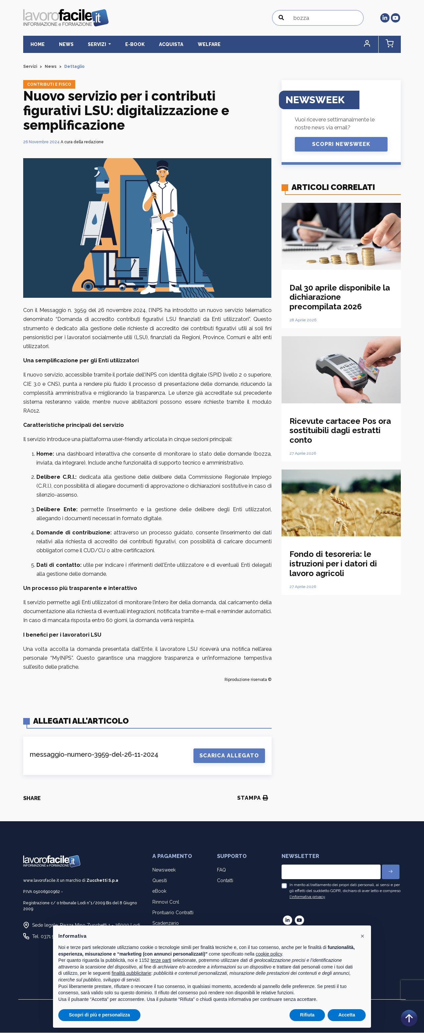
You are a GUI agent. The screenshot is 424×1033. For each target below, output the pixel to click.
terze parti (161, 960)
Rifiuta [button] (307, 1014)
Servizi (30, 67)
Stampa (252, 798)
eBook (159, 891)
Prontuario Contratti (172, 912)
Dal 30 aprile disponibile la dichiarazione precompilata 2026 (340, 297)
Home (35, 44)
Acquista (154, 44)
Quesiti (159, 880)
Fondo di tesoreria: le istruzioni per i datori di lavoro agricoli (333, 564)
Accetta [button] (346, 1014)
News (60, 44)
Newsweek (164, 870)
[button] (372, 44)
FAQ (221, 870)
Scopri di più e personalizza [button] (99, 1014)
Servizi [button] (88, 44)
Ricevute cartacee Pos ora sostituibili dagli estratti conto (340, 430)
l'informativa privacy (307, 897)
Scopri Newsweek (341, 144)
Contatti (225, 880)
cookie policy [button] (269, 954)
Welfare (188, 44)
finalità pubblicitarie (131, 973)
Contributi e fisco (49, 84)
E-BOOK (122, 44)
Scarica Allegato (229, 756)
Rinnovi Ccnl (165, 902)
